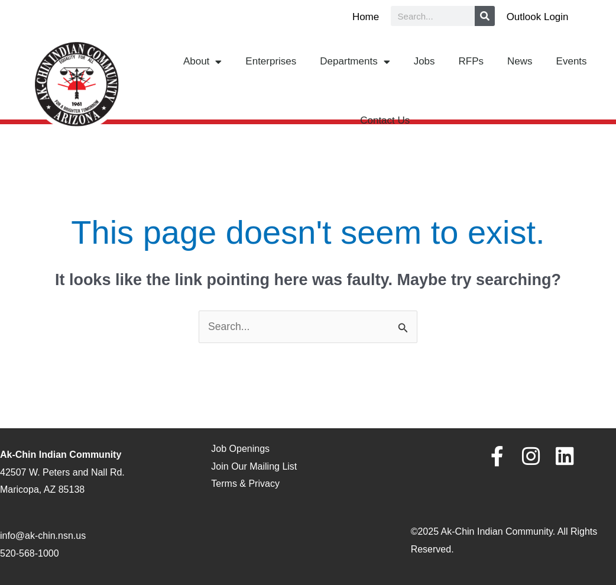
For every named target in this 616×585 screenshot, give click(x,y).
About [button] (202, 62)
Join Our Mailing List (254, 466)
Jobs (424, 61)
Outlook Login (538, 16)
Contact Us (385, 120)
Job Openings (240, 449)
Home (365, 16)
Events (571, 61)
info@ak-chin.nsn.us (43, 536)
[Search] (485, 16)
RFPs (471, 61)
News (520, 61)
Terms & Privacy (245, 484)
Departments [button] (355, 62)
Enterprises (270, 61)
